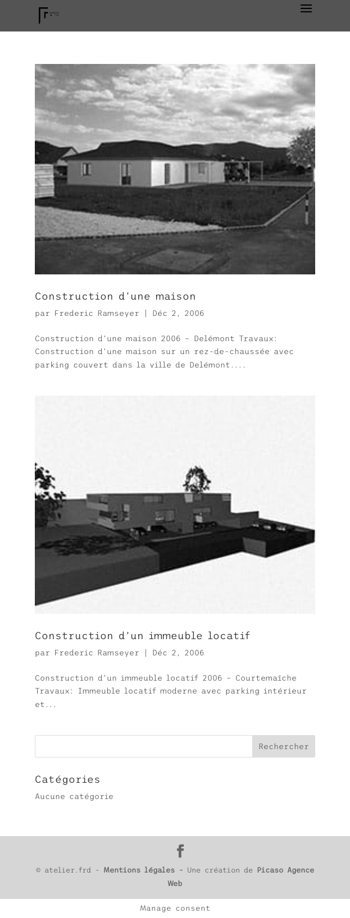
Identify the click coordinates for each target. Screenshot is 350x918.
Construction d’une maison (115, 296)
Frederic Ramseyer (96, 313)
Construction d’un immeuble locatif (142, 635)
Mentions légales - (145, 870)
